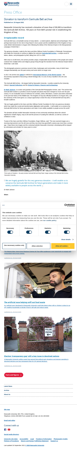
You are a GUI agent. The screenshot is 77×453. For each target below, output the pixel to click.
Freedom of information (44, 439)
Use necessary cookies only (14, 245)
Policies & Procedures (11, 441)
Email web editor (9, 420)
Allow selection (37, 246)
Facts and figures (12, 375)
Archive (6, 390)
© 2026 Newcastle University (34, 445)
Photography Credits (60, 439)
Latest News (8, 386)
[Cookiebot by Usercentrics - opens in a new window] (66, 205)
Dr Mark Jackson (9, 89)
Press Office (13, 12)
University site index (11, 439)
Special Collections (16, 85)
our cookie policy (49, 220)
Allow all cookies (62, 246)
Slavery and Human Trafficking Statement (35, 441)
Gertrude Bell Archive (49, 53)
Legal (32, 439)
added (22, 75)
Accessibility (24, 439)
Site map (7, 409)
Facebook (5, 430)
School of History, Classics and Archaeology (43, 85)
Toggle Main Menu (71, 4)
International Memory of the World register (47, 75)
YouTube (9, 430)
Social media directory (11, 434)
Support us (54, 441)
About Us (7, 394)
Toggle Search (66, 4)
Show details (66, 239)
